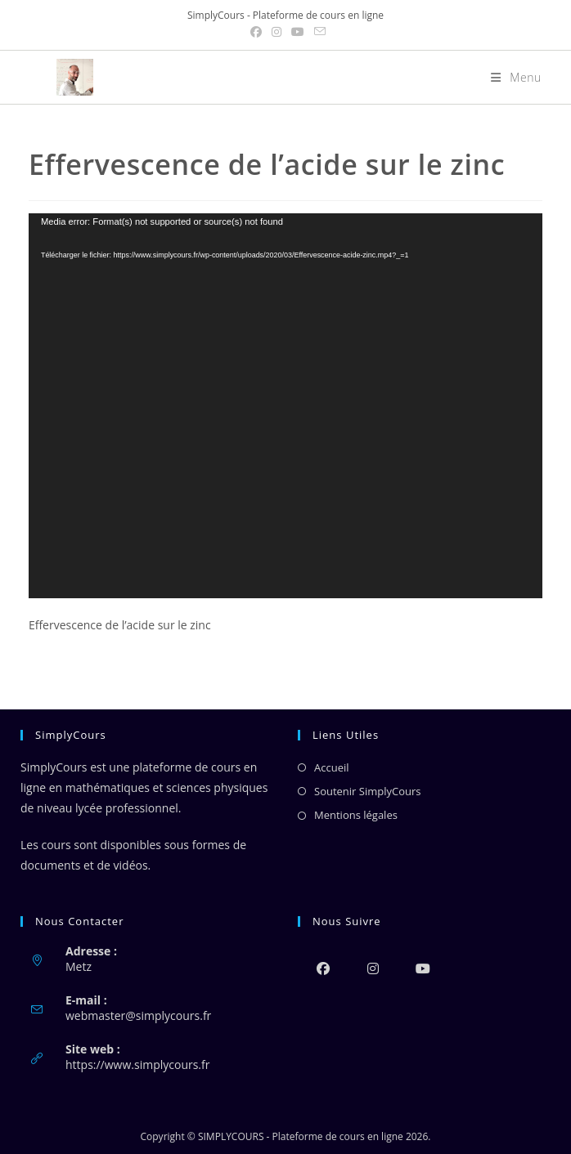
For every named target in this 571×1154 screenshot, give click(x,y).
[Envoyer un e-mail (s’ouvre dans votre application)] (317, 32)
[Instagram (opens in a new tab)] (276, 32)
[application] (285, 405)
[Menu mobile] (510, 77)
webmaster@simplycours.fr (138, 1015)
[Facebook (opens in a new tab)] (256, 32)
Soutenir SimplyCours (367, 791)
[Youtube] (422, 968)
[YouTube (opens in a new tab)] (297, 32)
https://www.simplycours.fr (137, 1064)
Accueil (331, 767)
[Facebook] (322, 968)
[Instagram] (372, 968)
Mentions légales (356, 814)
